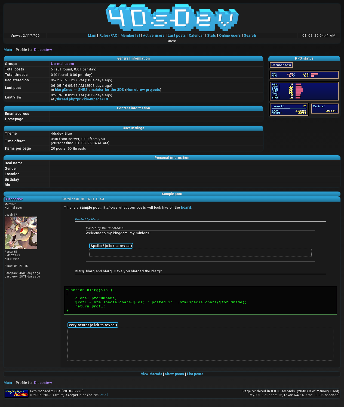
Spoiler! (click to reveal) (111, 246)
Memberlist (130, 35)
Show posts (174, 379)
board (186, 207)
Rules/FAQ (108, 35)
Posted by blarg (87, 219)
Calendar (196, 35)
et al (104, 400)
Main (92, 35)
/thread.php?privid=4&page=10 (81, 99)
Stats (211, 35)
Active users (154, 35)
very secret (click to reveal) (93, 330)
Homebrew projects (143, 90)
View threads (151, 379)
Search (250, 35)
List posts (195, 379)
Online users (230, 35)
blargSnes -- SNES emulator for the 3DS (89, 90)
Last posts (177, 35)
